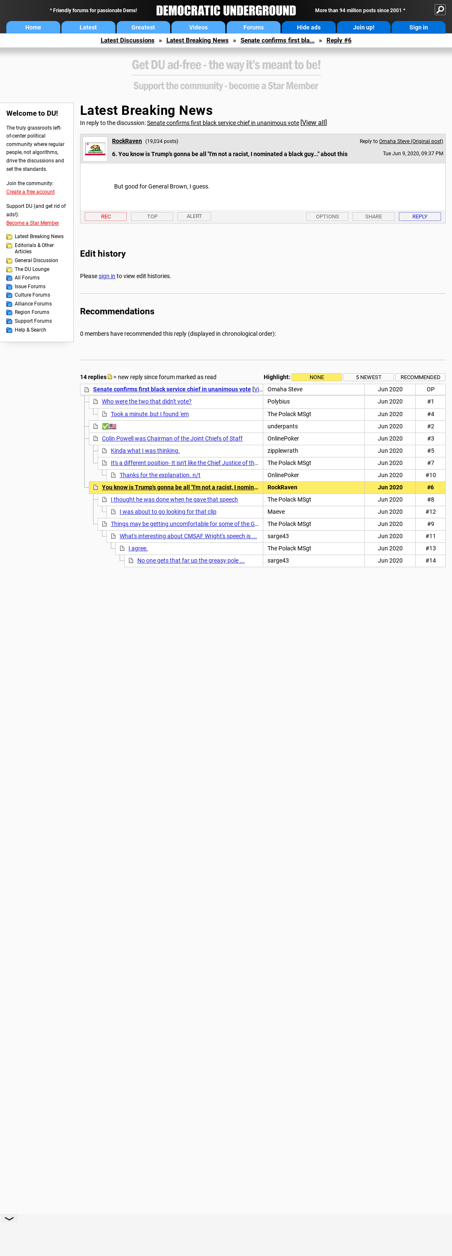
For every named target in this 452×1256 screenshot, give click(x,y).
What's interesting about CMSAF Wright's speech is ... (188, 536)
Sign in (418, 27)
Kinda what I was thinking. (145, 450)
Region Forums (32, 312)
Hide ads (309, 27)
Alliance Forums (33, 304)
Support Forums (33, 321)
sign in (107, 276)
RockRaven (127, 141)
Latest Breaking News (197, 40)
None (317, 377)
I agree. (138, 548)
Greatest (143, 27)
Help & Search (30, 330)
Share (373, 216)
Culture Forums (32, 295)
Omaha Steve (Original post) (411, 141)
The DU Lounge (32, 269)
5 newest (369, 377)
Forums (253, 27)
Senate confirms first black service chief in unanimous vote (223, 122)
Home (33, 27)
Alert (194, 216)
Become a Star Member (32, 223)
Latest (88, 27)
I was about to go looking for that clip (168, 511)
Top (152, 216)
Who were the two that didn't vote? (147, 401)
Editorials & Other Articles (34, 248)
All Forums (27, 278)
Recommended (421, 377)
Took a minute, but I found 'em (150, 414)
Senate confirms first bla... (278, 40)
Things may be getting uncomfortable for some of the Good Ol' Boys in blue (208, 523)
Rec (106, 216)
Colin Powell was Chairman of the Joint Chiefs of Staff (172, 438)
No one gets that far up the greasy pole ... (191, 560)
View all (313, 123)
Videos (198, 27)
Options (327, 216)
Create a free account (30, 192)
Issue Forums (30, 286)
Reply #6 (339, 40)
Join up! (363, 27)
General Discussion (36, 260)
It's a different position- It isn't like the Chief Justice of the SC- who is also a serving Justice (227, 462)
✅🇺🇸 (109, 426)
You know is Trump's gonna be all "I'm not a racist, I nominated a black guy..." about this (216, 487)
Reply (420, 216)
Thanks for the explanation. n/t (160, 475)
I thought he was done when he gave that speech (174, 499)
